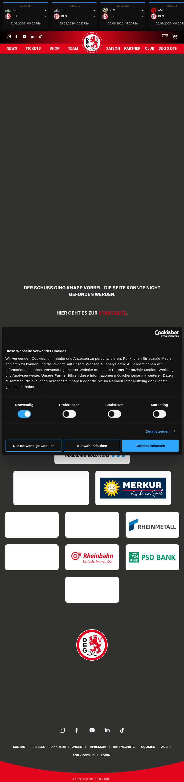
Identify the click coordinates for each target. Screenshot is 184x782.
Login (106, 755)
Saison (113, 48)
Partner (132, 48)
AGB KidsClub (83, 755)
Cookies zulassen (150, 445)
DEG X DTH (168, 48)
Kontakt (19, 747)
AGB (165, 747)
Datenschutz (124, 747)
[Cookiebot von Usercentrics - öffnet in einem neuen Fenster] (158, 333)
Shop (54, 48)
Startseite (112, 313)
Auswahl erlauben (92, 445)
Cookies (149, 747)
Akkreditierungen (66, 747)
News (12, 48)
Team (73, 48)
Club (149, 48)
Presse (39, 747)
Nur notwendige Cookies (33, 445)
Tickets (33, 48)
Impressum (97, 747)
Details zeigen (157, 431)
